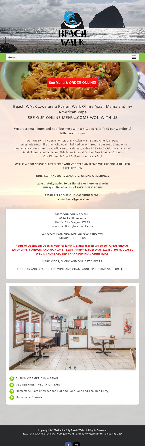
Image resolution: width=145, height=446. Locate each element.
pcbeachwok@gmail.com (89, 433)
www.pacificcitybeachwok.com (72, 226)
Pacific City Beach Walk (71, 430)
